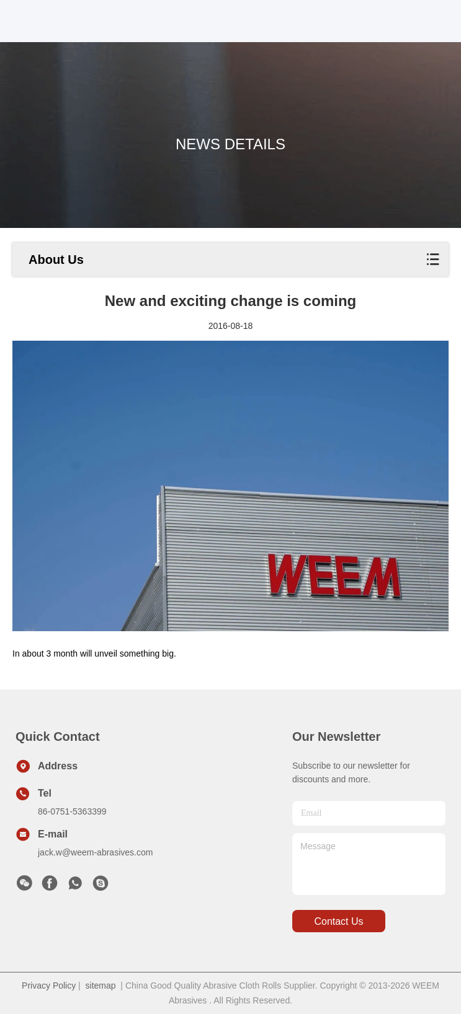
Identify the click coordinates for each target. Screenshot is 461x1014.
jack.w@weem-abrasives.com (95, 852)
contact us (338, 921)
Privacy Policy (49, 985)
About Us (56, 259)
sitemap (101, 985)
